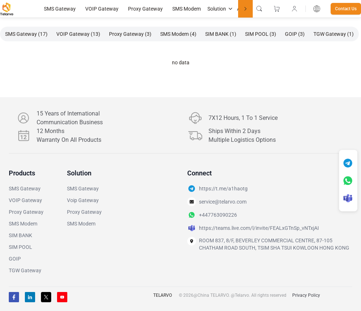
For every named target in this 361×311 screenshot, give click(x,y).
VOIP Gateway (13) (78, 34)
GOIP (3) (295, 34)
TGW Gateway (25, 270)
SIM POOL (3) (260, 34)
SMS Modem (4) (178, 34)
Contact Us (346, 8)
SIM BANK (20, 235)
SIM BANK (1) (220, 34)
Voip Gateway (83, 200)
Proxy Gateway (145, 9)
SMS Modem (186, 9)
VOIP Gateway (102, 9)
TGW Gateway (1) (333, 34)
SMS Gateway (60, 9)
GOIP (15, 259)
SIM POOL (20, 247)
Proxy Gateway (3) (130, 34)
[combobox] (316, 8)
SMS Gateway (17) (26, 34)
